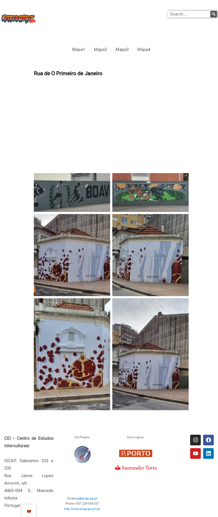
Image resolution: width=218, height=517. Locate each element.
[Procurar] (213, 14)
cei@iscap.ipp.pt (86, 498)
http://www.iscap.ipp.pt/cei (82, 509)
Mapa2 (100, 49)
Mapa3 (122, 49)
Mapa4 (143, 49)
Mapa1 (78, 49)
